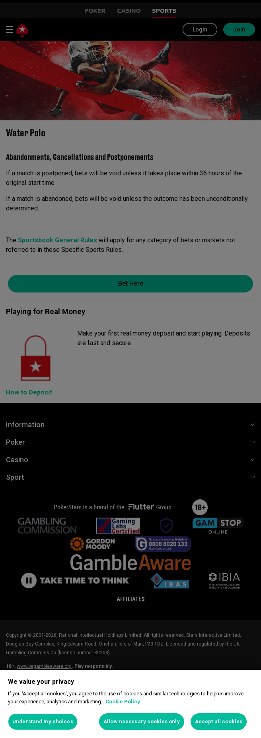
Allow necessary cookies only (141, 721)
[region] (130, 704)
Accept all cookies (218, 721)
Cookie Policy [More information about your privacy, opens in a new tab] (122, 702)
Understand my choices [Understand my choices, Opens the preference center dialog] (42, 721)
